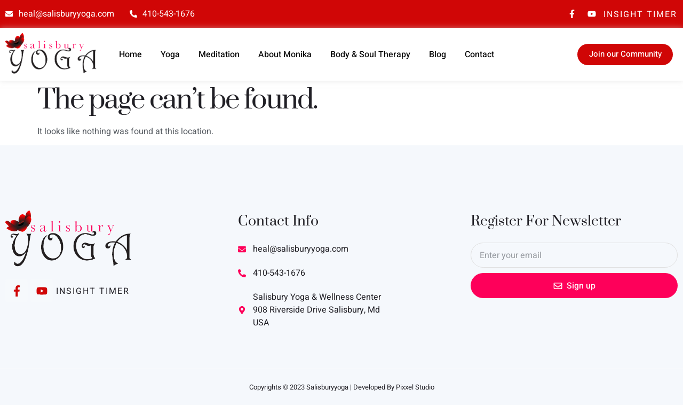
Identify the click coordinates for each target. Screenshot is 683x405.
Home (130, 54)
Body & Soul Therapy (370, 54)
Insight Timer (640, 14)
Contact (479, 54)
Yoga (170, 54)
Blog (437, 54)
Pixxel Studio (415, 387)
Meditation (219, 54)
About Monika (285, 54)
